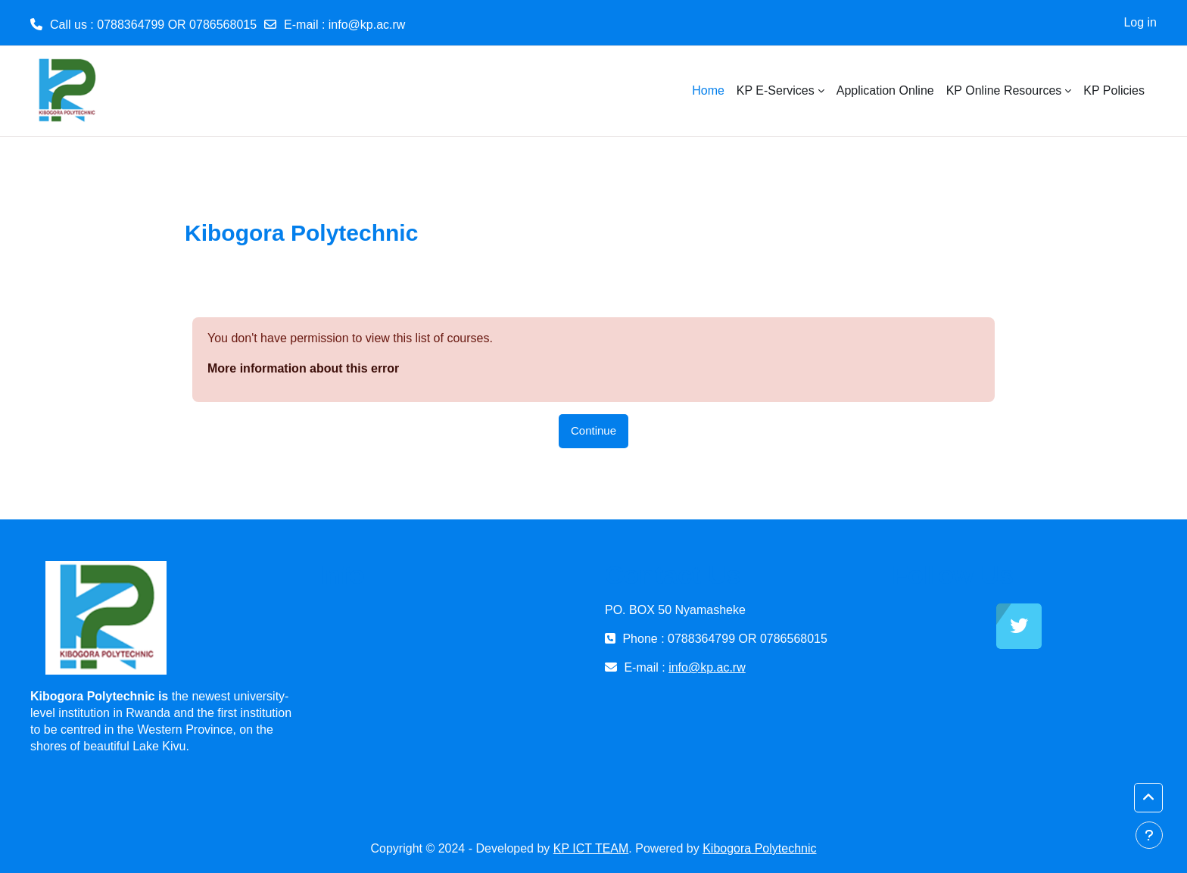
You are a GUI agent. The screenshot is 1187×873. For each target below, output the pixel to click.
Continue (593, 430)
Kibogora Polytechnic (759, 848)
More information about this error (303, 368)
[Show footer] (1149, 835)
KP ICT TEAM (591, 848)
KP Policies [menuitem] (1114, 90)
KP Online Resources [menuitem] (1004, 90)
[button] (1148, 798)
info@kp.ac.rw (367, 24)
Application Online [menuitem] (885, 90)
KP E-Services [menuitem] (776, 90)
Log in (1140, 22)
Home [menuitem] (708, 90)
